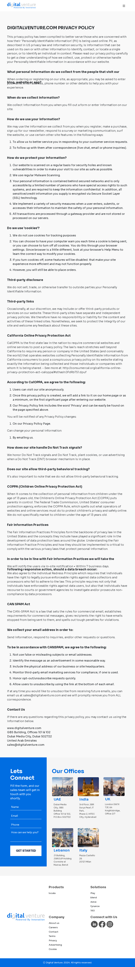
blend (93, 897)
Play (92, 893)
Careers (53, 927)
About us (54, 923)
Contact (53, 931)
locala (52, 893)
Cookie (53, 949)
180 (92, 910)
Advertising (55, 944)
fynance (95, 906)
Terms (52, 936)
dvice (93, 901)
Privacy (53, 940)
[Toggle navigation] (124, 6)
